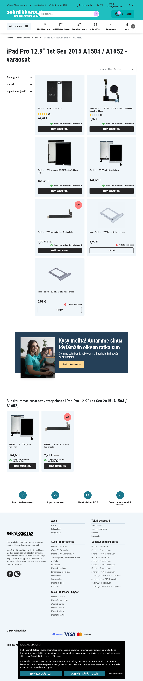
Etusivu (10, 38)
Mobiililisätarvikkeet (61, 26)
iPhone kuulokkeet (58, 568)
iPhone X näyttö (57, 604)
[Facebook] (10, 573)
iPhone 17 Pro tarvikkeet (60, 550)
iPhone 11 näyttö (58, 597)
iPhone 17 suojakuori (99, 546)
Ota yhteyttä (56, 533)
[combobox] (68, 14)
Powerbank (111, 26)
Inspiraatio (95, 536)
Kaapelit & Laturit (79, 26)
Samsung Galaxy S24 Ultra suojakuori (106, 586)
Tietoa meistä (96, 525)
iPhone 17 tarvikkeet (59, 546)
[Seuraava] (133, 26)
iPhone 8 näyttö (57, 611)
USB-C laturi (55, 586)
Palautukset (56, 529)
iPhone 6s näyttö (58, 615)
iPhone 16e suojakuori (100, 557)
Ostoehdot (55, 525)
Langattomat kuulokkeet (60, 572)
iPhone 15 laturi (57, 583)
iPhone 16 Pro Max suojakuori (103, 565)
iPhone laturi (56, 575)
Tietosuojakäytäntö (99, 529)
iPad (36, 38)
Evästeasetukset (115, 673)
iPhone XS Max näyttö (60, 600)
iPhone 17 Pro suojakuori (101, 550)
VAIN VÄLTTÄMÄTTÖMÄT (84, 673)
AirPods (54, 561)
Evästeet (94, 533)
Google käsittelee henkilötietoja (45, 656)
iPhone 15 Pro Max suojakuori (103, 572)
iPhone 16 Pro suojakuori (101, 561)
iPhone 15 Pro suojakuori (101, 568)
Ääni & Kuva (95, 26)
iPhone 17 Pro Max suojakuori (103, 554)
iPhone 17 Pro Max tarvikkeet (62, 554)
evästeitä (85, 650)
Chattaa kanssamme (71, 364)
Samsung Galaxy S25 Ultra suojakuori (106, 575)
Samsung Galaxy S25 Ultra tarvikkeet (65, 557)
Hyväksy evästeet (41, 673)
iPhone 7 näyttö (57, 607)
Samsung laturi (57, 579)
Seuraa (111, 250)
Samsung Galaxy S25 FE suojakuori (105, 579)
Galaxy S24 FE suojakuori (101, 583)
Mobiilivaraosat (43, 26)
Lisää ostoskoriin (59, 129)
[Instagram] (17, 573)
